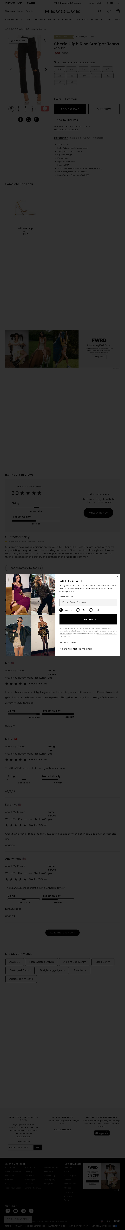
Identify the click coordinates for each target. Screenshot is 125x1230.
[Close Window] (117, 576)
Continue (88, 619)
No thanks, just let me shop (75, 648)
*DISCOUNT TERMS (67, 642)
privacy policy (65, 633)
